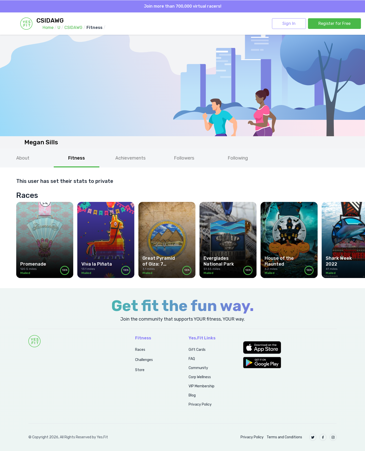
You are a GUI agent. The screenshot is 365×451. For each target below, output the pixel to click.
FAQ (192, 359)
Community (198, 368)
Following (238, 158)
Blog (192, 395)
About (22, 158)
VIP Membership (201, 386)
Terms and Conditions (284, 437)
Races (140, 350)
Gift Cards (197, 350)
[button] (290, 347)
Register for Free (334, 23)
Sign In (289, 23)
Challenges (144, 360)
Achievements (130, 158)
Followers (184, 158)
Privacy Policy (200, 404)
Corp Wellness (200, 377)
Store (139, 370)
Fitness (76, 158)
